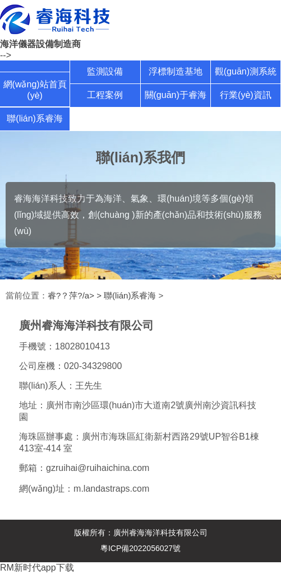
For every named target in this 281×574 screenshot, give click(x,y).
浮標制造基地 (175, 71)
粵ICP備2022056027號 (140, 548)
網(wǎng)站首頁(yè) (35, 90)
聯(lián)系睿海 (35, 118)
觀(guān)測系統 (246, 71)
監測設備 (105, 71)
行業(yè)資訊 (245, 95)
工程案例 (105, 95)
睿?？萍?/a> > (76, 295)
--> (5, 55)
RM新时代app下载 (37, 567)
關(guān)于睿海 (175, 95)
